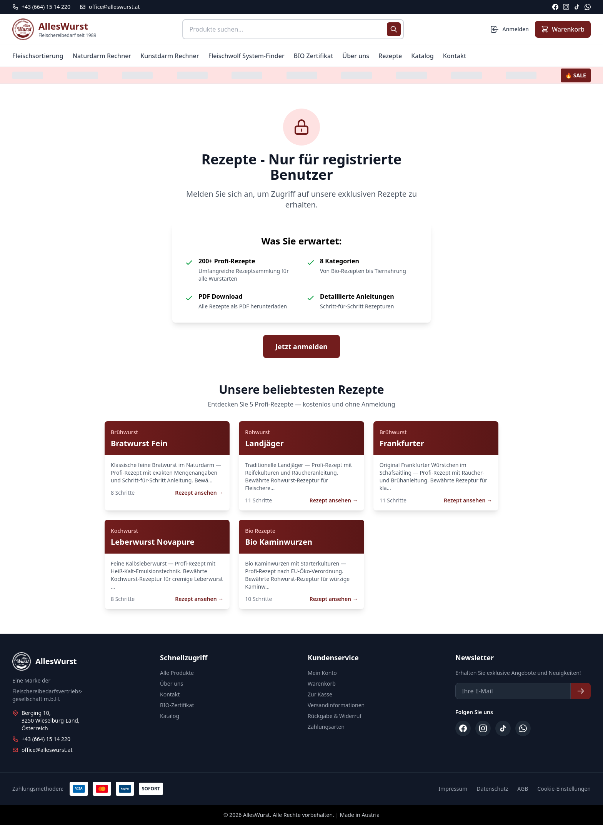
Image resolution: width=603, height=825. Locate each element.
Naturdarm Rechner (102, 56)
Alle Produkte (177, 672)
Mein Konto (322, 672)
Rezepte (390, 56)
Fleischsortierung (37, 56)
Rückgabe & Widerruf (334, 716)
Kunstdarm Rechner (169, 56)
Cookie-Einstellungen (564, 788)
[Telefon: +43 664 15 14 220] (41, 7)
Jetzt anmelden (301, 346)
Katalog (422, 56)
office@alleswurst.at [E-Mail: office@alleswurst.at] (110, 6)
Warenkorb (322, 683)
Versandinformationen (336, 705)
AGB (522, 788)
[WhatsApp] (588, 7)
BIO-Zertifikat (177, 705)
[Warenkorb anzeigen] (563, 29)
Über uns (355, 56)
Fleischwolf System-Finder (246, 56)
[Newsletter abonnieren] (581, 691)
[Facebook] (555, 7)
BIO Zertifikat (313, 56)
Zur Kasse (320, 694)
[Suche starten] (394, 29)
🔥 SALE (575, 75)
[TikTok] (577, 7)
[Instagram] (566, 7)
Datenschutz (492, 788)
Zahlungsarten (326, 726)
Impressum (452, 788)
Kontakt (454, 56)
